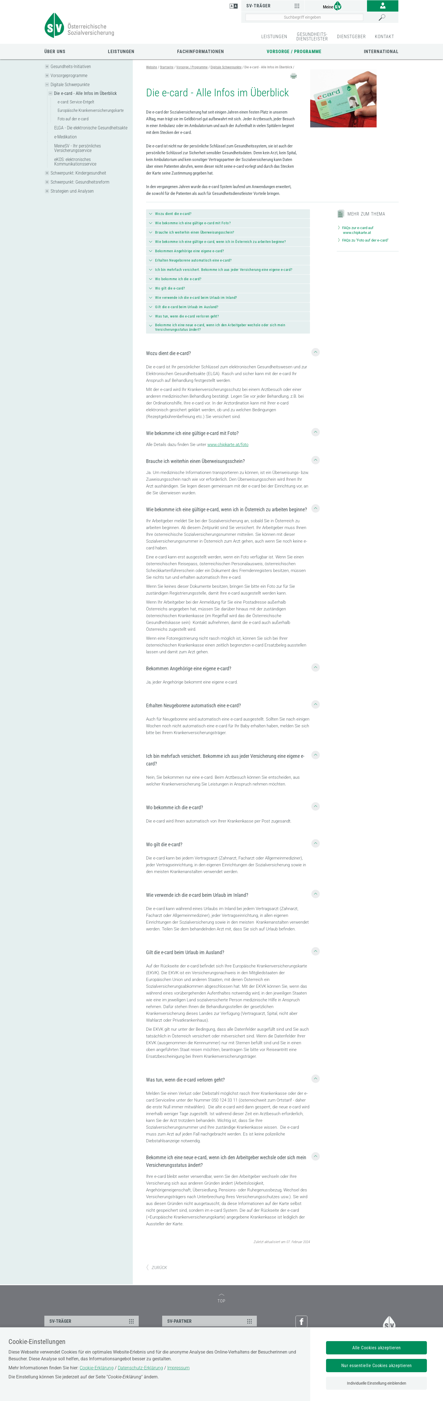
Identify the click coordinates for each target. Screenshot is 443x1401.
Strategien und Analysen (72, 191)
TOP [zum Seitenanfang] (221, 1299)
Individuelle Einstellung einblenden (376, 1383)
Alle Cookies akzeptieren (376, 1347)
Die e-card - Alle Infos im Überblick (85, 93)
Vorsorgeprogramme (69, 75)
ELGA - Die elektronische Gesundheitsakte (90, 127)
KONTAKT (384, 36)
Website (151, 67)
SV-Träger (273, 5)
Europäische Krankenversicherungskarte (91, 110)
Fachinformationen (200, 51)
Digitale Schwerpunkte (70, 84)
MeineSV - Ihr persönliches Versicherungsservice (77, 148)
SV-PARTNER (210, 1321)
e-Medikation (65, 137)
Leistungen (121, 51)
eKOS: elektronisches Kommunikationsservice (75, 162)
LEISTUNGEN (274, 36)
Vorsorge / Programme (294, 51)
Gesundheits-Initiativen (71, 66)
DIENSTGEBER (351, 36)
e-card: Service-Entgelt (76, 102)
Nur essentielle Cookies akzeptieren (376, 1365)
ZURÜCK (156, 1267)
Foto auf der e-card (73, 118)
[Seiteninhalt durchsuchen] (304, 17)
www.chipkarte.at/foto (227, 444)
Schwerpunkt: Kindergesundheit (78, 173)
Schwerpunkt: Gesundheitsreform (80, 182)
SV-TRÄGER (92, 1321)
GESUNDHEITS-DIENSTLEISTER (312, 37)
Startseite (166, 67)
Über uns (55, 51)
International (381, 51)
